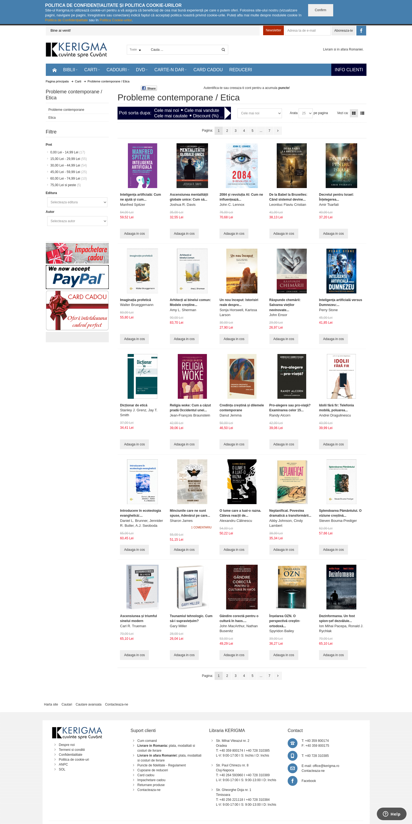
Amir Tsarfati (329, 205)
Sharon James (181, 521)
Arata (294, 113)
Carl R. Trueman (133, 626)
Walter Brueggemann (136, 305)
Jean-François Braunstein (190, 415)
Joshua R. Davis (183, 205)
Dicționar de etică (133, 405)
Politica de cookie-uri (74, 759)
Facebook (309, 781)
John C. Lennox (231, 205)
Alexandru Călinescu (235, 521)
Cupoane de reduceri (152, 770)
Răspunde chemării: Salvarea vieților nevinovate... (285, 305)
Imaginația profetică (135, 300)
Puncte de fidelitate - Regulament (161, 765)
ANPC (63, 764)
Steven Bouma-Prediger (338, 521)
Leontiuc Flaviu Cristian (287, 205)
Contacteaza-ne (116, 704)
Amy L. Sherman (183, 310)
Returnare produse (151, 785)
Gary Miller (178, 626)
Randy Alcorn (279, 415)
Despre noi (67, 745)
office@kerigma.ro (326, 766)
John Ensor (278, 315)
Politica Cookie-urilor (116, 20)
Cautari (67, 704)
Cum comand (147, 741)
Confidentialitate (70, 755)
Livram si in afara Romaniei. (343, 49)
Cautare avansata (88, 704)
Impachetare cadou (151, 780)
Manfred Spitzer (132, 205)
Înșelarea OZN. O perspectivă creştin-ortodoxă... (284, 621)
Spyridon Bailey (281, 631)
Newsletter (273, 30)
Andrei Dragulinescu (335, 415)
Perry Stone (328, 310)
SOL (62, 769)
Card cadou (145, 775)
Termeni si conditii (72, 750)
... (261, 131)
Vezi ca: (342, 113)
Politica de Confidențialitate (66, 20)
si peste (65, 185)
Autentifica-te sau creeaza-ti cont (227, 88)
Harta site (51, 704)
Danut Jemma (230, 415)
